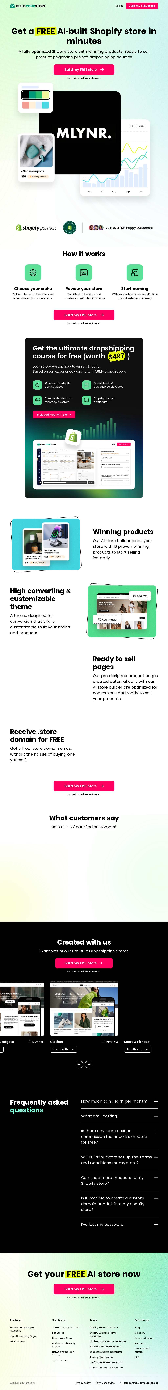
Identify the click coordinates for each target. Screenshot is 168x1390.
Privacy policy (83, 1383)
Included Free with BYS (52, 415)
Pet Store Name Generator (105, 1346)
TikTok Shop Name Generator (107, 1367)
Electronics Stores (62, 1338)
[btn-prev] (79, 1064)
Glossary (140, 1332)
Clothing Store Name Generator (108, 1341)
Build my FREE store (142, 6)
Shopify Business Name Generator (103, 1334)
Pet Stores (58, 1332)
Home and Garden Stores (63, 1353)
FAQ (137, 1357)
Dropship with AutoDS (143, 1350)
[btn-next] (89, 1064)
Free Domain (17, 1341)
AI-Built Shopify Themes (65, 1327)
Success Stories (144, 1338)
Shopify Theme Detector (104, 1327)
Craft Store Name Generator (106, 1362)
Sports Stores (60, 1360)
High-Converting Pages (23, 1336)
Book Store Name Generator (106, 1352)
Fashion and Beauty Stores (64, 1345)
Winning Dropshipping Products (22, 1329)
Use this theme (63, 1049)
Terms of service (105, 1383)
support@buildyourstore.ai (141, 1383)
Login (119, 6)
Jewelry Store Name (101, 1357)
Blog (137, 1327)
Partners (140, 1343)
